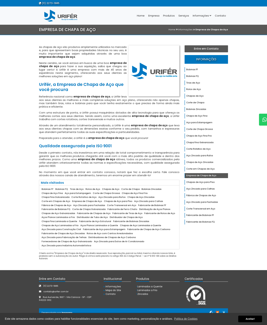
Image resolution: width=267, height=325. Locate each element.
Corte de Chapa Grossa (199, 129)
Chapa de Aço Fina (196, 115)
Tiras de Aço (193, 82)
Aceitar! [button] (250, 319)
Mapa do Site (112, 290)
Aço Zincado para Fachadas (202, 202)
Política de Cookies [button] (186, 318)
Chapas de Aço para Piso (200, 182)
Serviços (183, 15)
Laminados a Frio (146, 290)
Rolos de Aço (193, 89)
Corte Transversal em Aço (200, 208)
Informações (202, 15)
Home (141, 15)
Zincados (142, 294)
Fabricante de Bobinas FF (200, 215)
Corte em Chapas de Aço (200, 168)
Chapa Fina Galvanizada (200, 142)
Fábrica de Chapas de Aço (201, 195)
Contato (220, 15)
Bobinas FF (192, 69)
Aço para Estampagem (199, 122)
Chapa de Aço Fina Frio (199, 135)
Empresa (153, 15)
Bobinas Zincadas (196, 109)
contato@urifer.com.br (54, 291)
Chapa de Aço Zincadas (199, 162)
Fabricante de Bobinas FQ (200, 221)
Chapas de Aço (195, 95)
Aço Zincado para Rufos (199, 155)
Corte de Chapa (195, 102)
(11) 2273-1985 (49, 3)
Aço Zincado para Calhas (200, 188)
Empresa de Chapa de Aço (201, 175)
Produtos (169, 15)
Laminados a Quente (149, 286)
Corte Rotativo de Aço (198, 148)
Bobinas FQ (192, 76)
